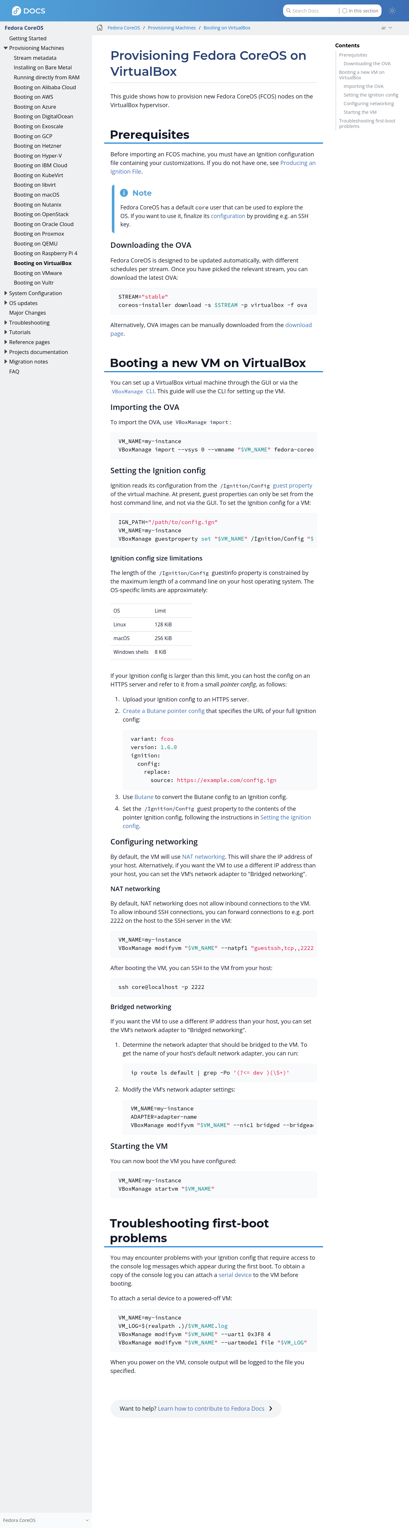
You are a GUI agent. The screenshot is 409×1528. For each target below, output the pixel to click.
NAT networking (203, 856)
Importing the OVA (363, 86)
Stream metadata (35, 57)
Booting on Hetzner (38, 145)
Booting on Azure (35, 106)
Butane (143, 797)
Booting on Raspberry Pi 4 (45, 253)
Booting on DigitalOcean (43, 116)
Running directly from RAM (47, 77)
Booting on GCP (33, 136)
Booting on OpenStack (41, 214)
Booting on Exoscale (38, 126)
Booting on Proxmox (39, 233)
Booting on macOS (36, 194)
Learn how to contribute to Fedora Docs (215, 1408)
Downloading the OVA (367, 63)
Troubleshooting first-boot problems (367, 123)
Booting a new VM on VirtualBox (361, 75)
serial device (235, 1275)
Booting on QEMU (36, 243)
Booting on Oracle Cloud (44, 224)
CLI (132, 391)
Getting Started (28, 38)
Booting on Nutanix (37, 204)
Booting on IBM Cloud (40, 165)
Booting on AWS (33, 96)
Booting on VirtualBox (43, 263)
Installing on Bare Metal (43, 67)
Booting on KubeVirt (38, 175)
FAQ (14, 371)
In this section (360, 11)
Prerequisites (353, 55)
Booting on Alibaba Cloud (45, 87)
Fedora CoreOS (23, 27)
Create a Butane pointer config (163, 711)
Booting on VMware (38, 273)
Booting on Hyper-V (38, 155)
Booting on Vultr (34, 282)
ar (384, 28)
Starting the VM (360, 112)
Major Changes (27, 312)
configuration (228, 216)
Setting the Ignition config (371, 95)
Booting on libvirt (35, 184)
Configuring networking (369, 103)
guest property (293, 485)
